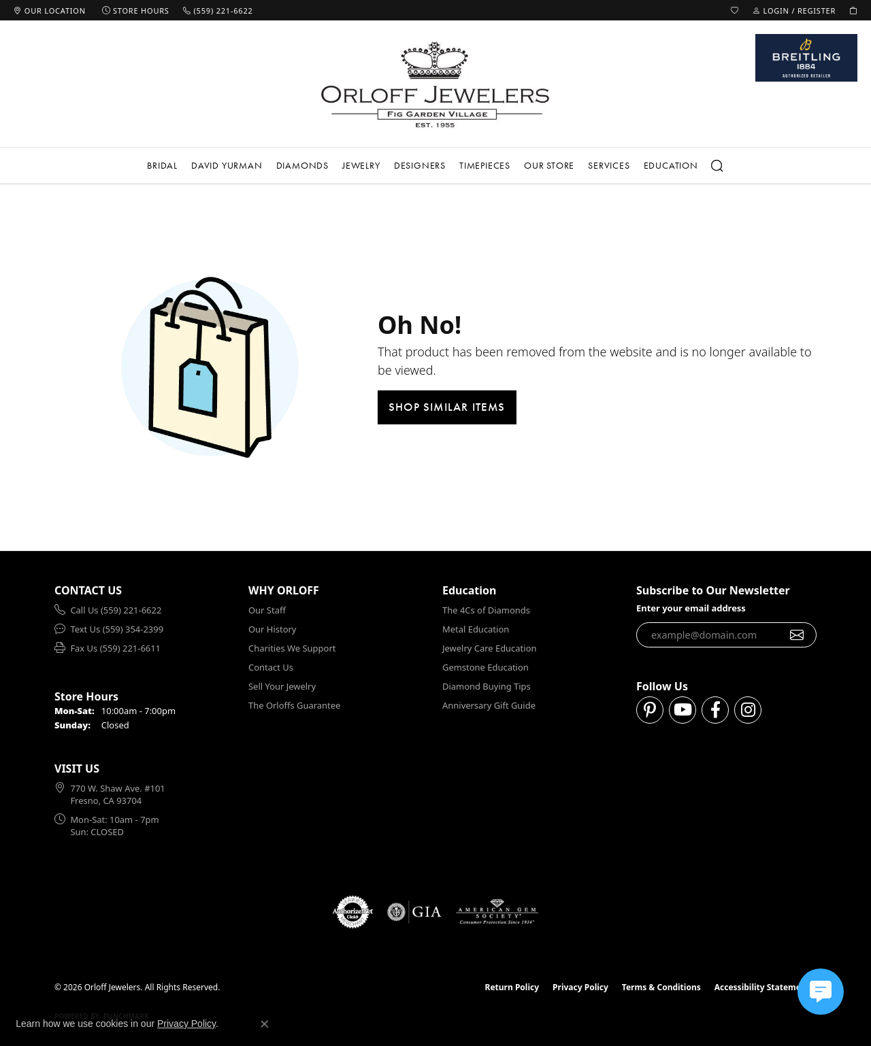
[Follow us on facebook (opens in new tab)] (715, 710)
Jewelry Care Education (489, 648)
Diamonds (302, 165)
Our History (272, 629)
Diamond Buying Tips (486, 686)
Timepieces (484, 165)
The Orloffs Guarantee (294, 705)
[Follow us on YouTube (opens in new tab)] (682, 710)
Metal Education (475, 629)
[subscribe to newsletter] (797, 635)
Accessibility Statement (762, 987)
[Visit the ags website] (497, 912)
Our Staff (267, 610)
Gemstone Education (485, 667)
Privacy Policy (580, 987)
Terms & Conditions (661, 987)
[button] (735, 10)
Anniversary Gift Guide (489, 705)
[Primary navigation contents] (435, 166)
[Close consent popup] (265, 1024)
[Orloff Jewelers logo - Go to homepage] (435, 84)
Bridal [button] (162, 165)
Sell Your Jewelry (282, 686)
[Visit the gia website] (414, 912)
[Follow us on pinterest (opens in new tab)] (649, 710)
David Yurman (227, 165)
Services (608, 165)
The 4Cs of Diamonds (486, 610)
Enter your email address (691, 608)
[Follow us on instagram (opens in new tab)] (747, 710)
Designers (420, 165)
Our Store (549, 165)
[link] (50, 10)
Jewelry (361, 165)
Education (671, 165)
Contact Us (270, 667)
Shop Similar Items (447, 406)
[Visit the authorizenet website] (353, 912)
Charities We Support (291, 648)
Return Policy (512, 987)
